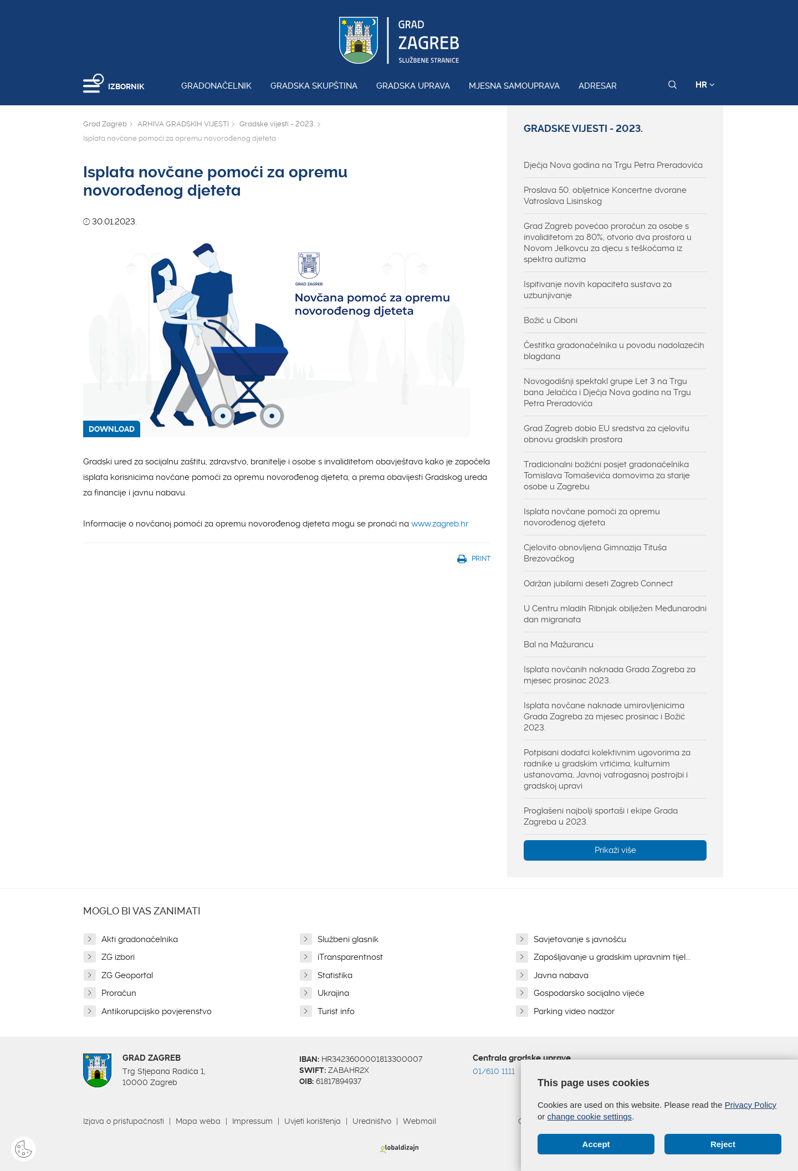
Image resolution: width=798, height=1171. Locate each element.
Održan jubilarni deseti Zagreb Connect (598, 584)
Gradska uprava (413, 86)
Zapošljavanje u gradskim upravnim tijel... (612, 957)
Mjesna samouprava (514, 86)
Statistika (335, 975)
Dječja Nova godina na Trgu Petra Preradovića (613, 165)
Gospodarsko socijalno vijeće (589, 993)
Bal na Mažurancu (559, 645)
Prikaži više (615, 850)
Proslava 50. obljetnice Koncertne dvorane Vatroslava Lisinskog (605, 195)
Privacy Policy (750, 1104)
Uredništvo (371, 1121)
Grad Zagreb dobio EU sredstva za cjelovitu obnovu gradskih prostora (606, 433)
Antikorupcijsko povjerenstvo (156, 1011)
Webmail (419, 1121)
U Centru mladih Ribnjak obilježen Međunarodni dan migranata (615, 614)
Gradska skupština (313, 86)
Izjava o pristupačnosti (123, 1121)
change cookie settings (590, 1116)
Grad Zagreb (105, 124)
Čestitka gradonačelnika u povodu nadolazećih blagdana (614, 350)
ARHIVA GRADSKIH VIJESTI (183, 124)
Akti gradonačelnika (139, 939)
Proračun (118, 993)
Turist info (336, 1011)
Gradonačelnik (216, 86)
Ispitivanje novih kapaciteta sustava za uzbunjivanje (598, 289)
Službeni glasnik (348, 939)
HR (705, 85)
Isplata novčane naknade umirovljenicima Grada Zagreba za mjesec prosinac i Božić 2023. (604, 716)
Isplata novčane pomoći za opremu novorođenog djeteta (592, 517)
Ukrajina (333, 993)
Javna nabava (561, 975)
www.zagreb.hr (439, 524)
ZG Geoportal (127, 975)
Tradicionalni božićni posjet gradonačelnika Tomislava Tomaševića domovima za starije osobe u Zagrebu (607, 475)
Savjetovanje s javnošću (580, 939)
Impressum (252, 1121)
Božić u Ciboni (550, 320)
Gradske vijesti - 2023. (277, 124)
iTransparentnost (350, 957)
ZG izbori (118, 957)
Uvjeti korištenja (312, 1121)
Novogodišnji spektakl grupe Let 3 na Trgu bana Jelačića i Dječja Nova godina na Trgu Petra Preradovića (607, 392)
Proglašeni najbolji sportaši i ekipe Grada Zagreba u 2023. (601, 816)
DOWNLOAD (112, 429)
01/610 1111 (494, 1071)
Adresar (598, 86)
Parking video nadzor (574, 1011)
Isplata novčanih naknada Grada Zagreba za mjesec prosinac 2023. (609, 675)
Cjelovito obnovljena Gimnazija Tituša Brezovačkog (595, 553)
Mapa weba (198, 1121)
